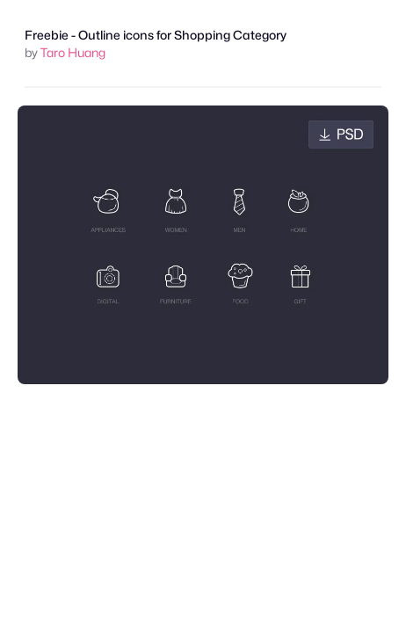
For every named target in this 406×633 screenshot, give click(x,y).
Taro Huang (72, 52)
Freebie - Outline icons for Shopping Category (155, 34)
